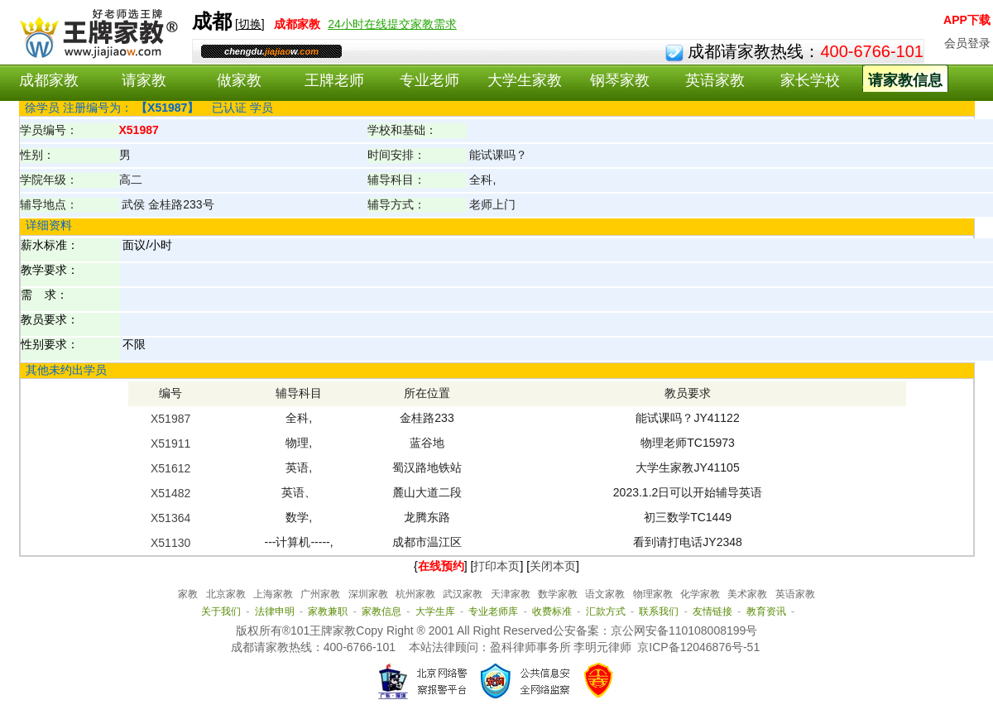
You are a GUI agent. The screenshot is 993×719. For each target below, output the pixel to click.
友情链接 (712, 611)
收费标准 (552, 611)
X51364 (170, 518)
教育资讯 (766, 611)
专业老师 (429, 80)
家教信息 (381, 611)
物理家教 (653, 594)
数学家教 (558, 594)
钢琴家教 (620, 80)
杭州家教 (415, 594)
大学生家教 (524, 80)
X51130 (170, 542)
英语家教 (715, 80)
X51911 (170, 443)
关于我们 (221, 611)
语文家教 (605, 594)
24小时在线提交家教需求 (392, 24)
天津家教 (510, 594)
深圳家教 (368, 594)
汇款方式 (606, 611)
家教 (188, 594)
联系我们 (659, 611)
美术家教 (747, 594)
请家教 (144, 80)
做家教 (239, 80)
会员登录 (967, 43)
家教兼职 (328, 611)
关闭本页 (553, 566)
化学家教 (700, 594)
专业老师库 (493, 611)
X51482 (170, 493)
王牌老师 (334, 80)
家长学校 (810, 80)
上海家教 (273, 594)
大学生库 (435, 611)
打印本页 (496, 566)
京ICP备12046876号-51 (698, 647)
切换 (249, 24)
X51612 (170, 468)
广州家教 (320, 594)
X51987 (170, 418)
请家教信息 (905, 80)
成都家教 (49, 80)
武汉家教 (462, 594)
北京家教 (226, 594)
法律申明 (275, 611)
